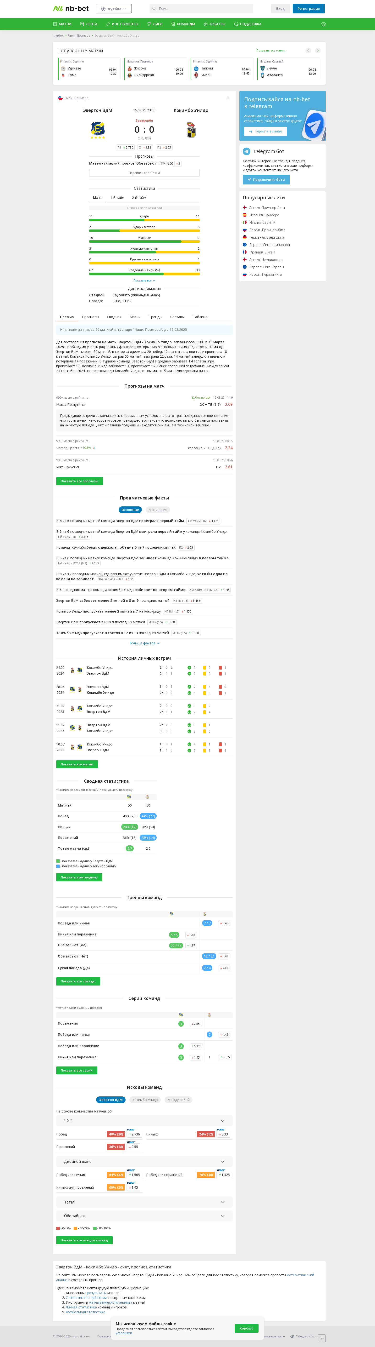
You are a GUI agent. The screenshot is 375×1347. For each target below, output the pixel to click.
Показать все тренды (78, 981)
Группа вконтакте (269, 1336)
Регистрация (309, 8)
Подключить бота (266, 179)
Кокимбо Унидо (191, 110)
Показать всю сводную (79, 877)
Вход (280, 8)
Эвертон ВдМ (97, 110)
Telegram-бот (303, 1336)
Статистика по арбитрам (86, 1297)
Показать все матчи (77, 764)
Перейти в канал (265, 131)
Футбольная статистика (85, 1312)
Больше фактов (144, 643)
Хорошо (247, 1328)
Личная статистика (81, 1307)
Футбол (58, 36)
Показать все (144, 280)
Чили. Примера (79, 36)
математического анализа (110, 1302)
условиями (124, 1333)
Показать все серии (77, 1070)
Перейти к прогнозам (144, 173)
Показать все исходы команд (84, 1240)
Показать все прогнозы (79, 481)
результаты (96, 1292)
